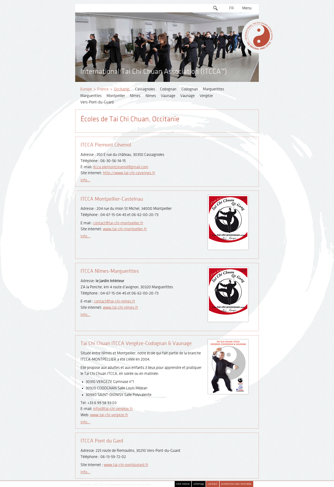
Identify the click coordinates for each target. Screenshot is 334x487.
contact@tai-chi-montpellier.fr (118, 223)
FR (231, 8)
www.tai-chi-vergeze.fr (109, 415)
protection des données (236, 484)
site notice (183, 484)
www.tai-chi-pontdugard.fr (126, 465)
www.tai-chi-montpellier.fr (125, 229)
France (102, 89)
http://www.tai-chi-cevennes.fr (129, 173)
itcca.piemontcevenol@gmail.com (120, 167)
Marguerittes (213, 89)
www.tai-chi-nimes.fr (120, 307)
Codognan (168, 89)
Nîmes (135, 96)
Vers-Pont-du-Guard (97, 102)
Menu (247, 8)
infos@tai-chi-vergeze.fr (113, 409)
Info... (85, 180)
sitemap (198, 484)
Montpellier (116, 96)
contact (212, 484)
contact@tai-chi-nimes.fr (114, 301)
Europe (86, 89)
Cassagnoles (145, 89)
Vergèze (206, 96)
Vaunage (168, 96)
